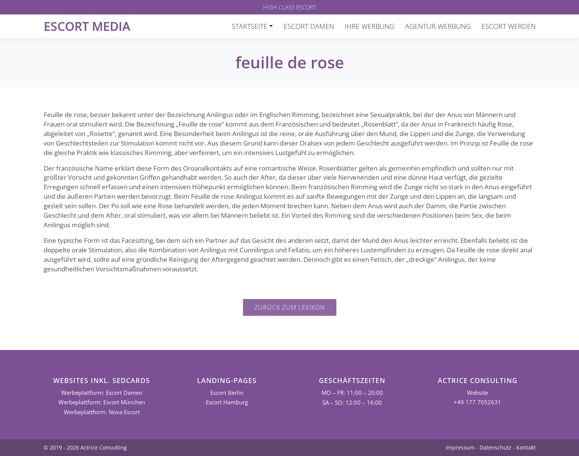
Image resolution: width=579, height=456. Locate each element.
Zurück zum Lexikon (289, 307)
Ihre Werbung (369, 26)
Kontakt (526, 447)
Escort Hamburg (227, 402)
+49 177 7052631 (477, 402)
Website (477, 393)
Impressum (460, 447)
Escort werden (508, 26)
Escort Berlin (226, 393)
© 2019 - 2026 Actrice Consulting (85, 447)
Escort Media (87, 26)
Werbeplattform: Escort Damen (101, 393)
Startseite (249, 26)
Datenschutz (495, 447)
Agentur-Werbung (438, 26)
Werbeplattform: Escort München (101, 402)
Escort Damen (309, 26)
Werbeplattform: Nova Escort (102, 412)
